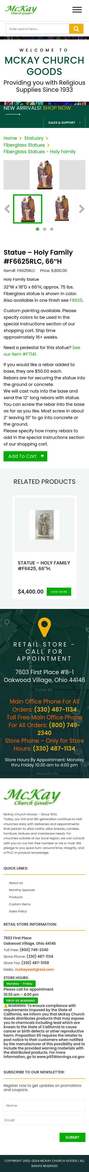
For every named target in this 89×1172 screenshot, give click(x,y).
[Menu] (77, 10)
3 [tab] (51, 229)
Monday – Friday (19, 983)
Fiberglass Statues (24, 145)
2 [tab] (44, 229)
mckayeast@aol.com (34, 969)
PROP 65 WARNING (20, 1000)
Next (82, 209)
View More (59, 592)
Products (16, 897)
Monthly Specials (22, 890)
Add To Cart (22, 456)
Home (10, 138)
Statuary (33, 138)
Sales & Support (61, 122)
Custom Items (20, 904)
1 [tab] (37, 229)
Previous (7, 209)
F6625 (76, 300)
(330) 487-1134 (55, 709)
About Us (16, 883)
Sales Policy (18, 911)
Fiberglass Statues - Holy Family (40, 152)
